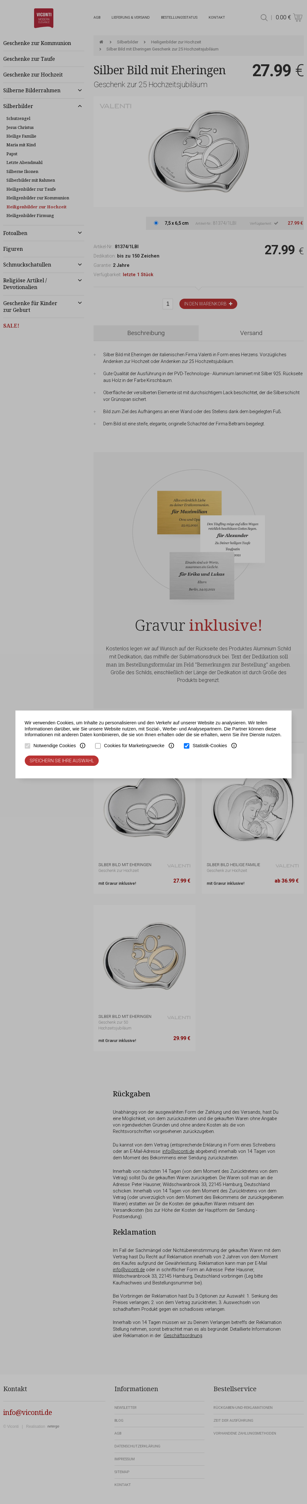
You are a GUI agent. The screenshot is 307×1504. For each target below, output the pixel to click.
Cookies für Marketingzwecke (134, 745)
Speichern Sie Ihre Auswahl (62, 760)
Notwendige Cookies (54, 745)
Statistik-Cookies (210, 745)
